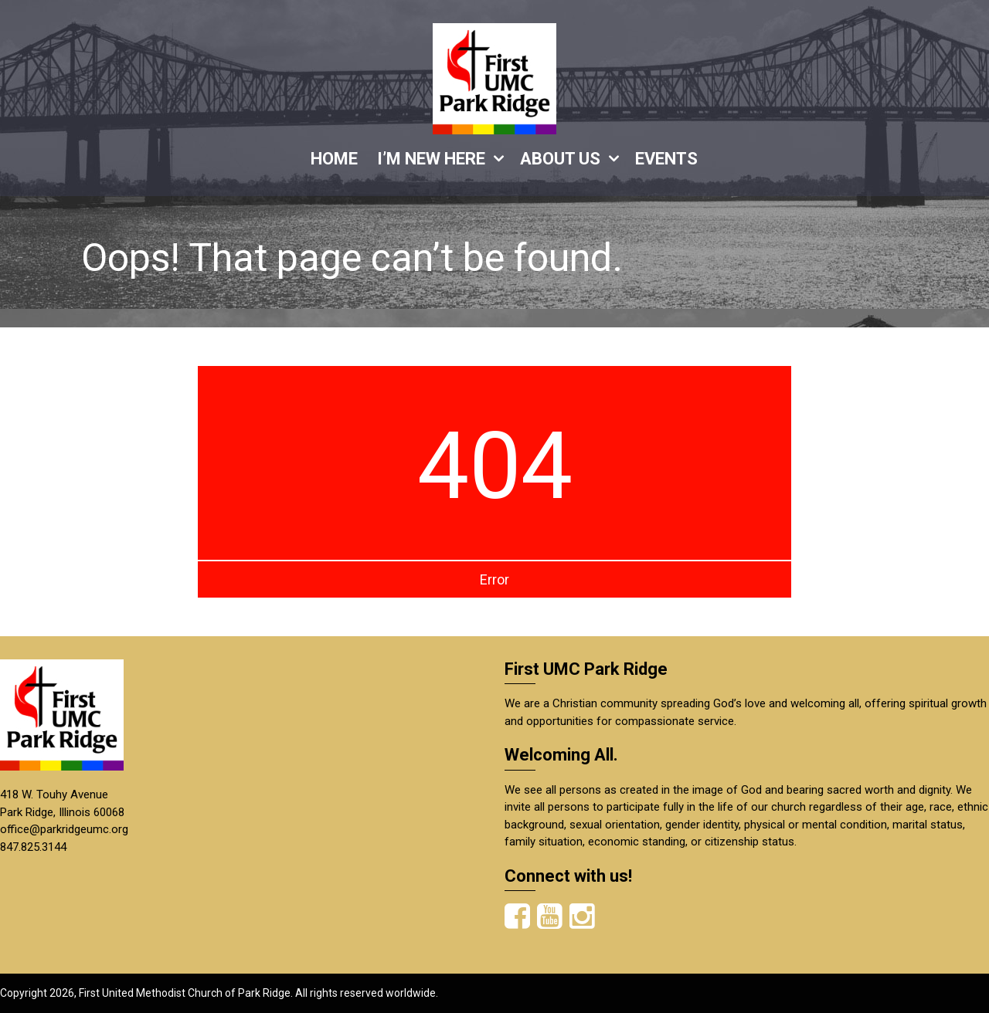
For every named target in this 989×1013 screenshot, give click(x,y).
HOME (334, 158)
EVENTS (666, 158)
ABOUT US (560, 158)
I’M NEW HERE (431, 158)
